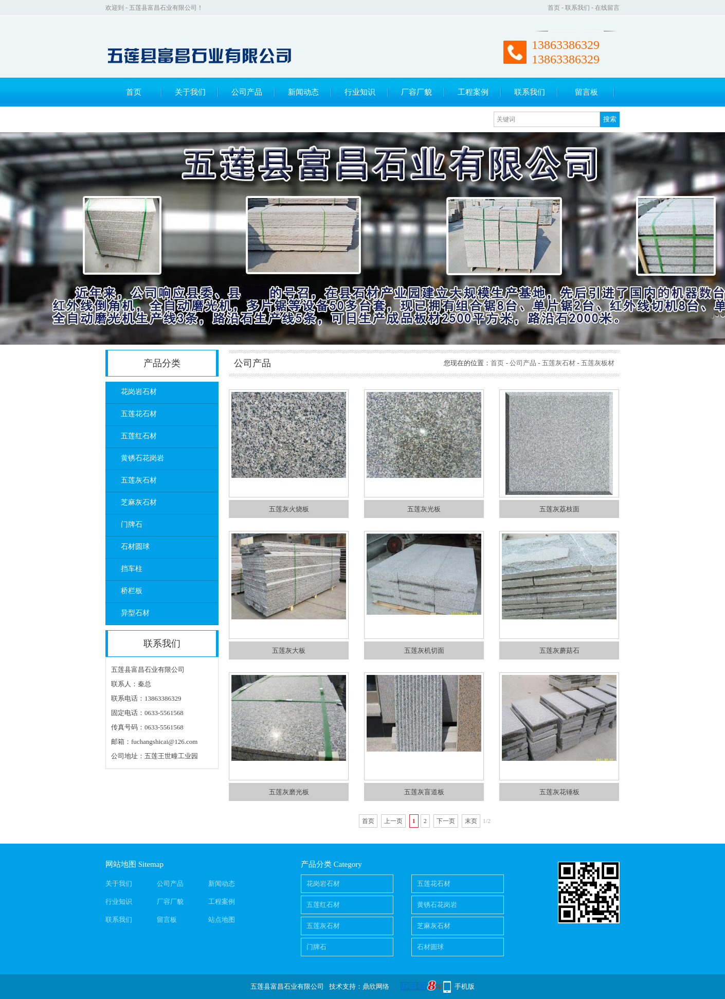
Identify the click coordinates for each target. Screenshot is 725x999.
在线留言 (607, 7)
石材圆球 (135, 546)
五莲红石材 (139, 436)
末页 (471, 821)
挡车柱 (131, 569)
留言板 (586, 92)
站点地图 (221, 919)
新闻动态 (303, 92)
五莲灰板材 (597, 363)
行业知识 (360, 92)
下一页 (446, 821)
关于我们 (190, 92)
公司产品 (246, 92)
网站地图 (120, 864)
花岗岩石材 (139, 392)
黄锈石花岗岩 (142, 458)
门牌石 (131, 524)
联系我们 (577, 7)
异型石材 (135, 613)
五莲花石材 (139, 414)
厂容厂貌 (416, 92)
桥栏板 (131, 591)
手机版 (465, 986)
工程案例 (473, 92)
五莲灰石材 (139, 480)
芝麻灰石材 (139, 502)
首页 (554, 7)
